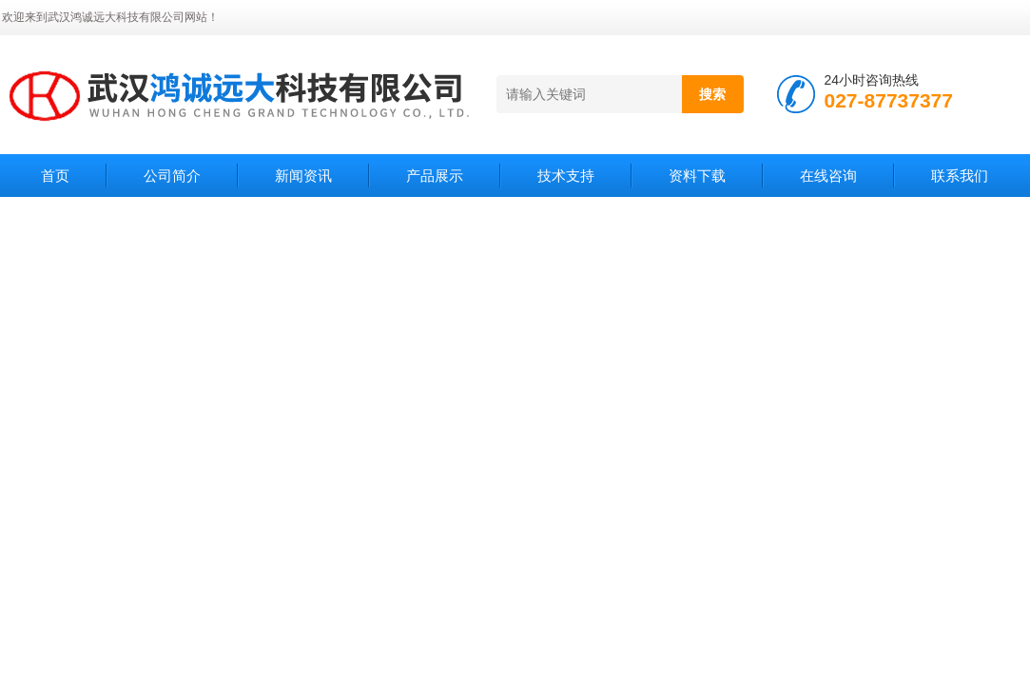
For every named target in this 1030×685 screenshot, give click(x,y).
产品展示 (434, 175)
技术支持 (565, 175)
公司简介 (172, 175)
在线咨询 (828, 175)
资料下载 (697, 175)
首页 (55, 175)
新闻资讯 (303, 175)
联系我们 (959, 175)
